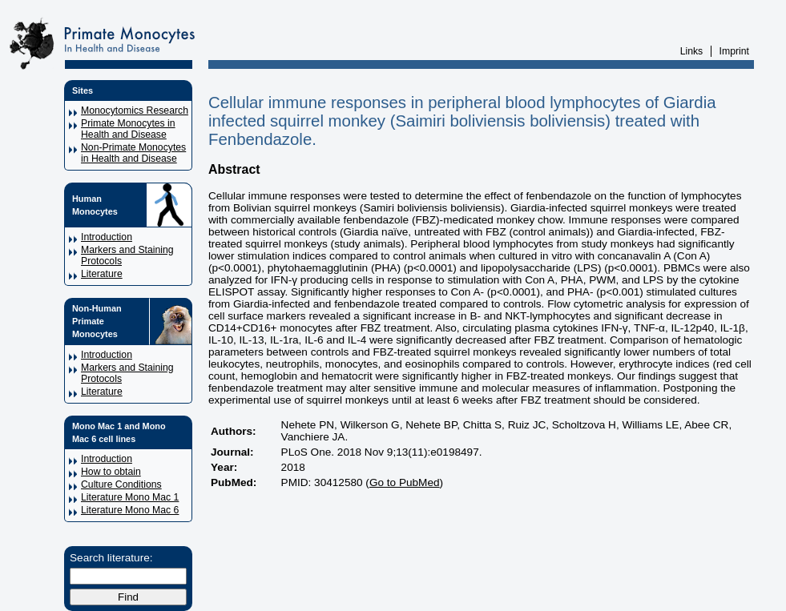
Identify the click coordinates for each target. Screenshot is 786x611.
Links (691, 51)
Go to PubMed (404, 482)
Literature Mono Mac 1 (130, 497)
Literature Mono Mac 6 (130, 510)
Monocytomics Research (134, 110)
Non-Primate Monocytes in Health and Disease (133, 153)
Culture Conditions (121, 484)
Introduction (106, 237)
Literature (102, 273)
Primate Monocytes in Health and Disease (128, 129)
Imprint (734, 51)
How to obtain (111, 471)
